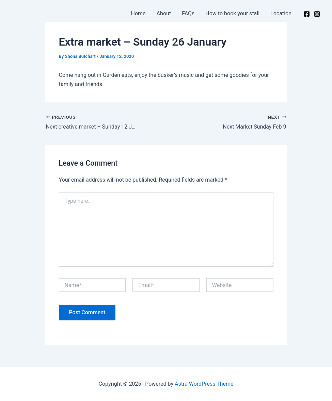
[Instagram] (317, 14)
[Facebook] (307, 14)
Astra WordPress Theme (204, 384)
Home (138, 13)
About (164, 13)
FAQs (188, 13)
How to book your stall (232, 13)
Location (280, 13)
